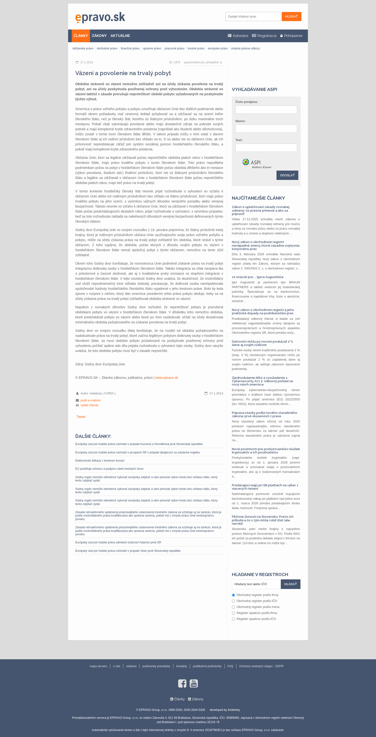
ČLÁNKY (81, 36)
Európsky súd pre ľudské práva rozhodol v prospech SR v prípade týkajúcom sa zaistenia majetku (137, 452)
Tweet (80, 417)
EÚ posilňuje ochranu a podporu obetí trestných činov (109, 468)
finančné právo (130, 48)
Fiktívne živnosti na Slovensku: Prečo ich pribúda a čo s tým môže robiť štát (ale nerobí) (263, 520)
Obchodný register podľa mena (256, 607)
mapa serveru (98, 666)
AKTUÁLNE (120, 36)
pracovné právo (174, 48)
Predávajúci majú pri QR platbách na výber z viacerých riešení (265, 486)
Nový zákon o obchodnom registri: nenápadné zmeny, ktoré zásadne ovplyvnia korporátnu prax (266, 245)
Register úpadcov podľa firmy (254, 613)
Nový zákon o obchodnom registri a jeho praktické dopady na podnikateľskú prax (263, 311)
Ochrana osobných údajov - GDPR (261, 666)
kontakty (181, 666)
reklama (131, 666)
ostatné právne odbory (245, 48)
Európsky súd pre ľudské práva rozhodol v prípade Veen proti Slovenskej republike (128, 551)
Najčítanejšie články (258, 198)
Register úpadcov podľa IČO (254, 619)
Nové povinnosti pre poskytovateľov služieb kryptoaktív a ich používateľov (266, 450)
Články (179, 699)
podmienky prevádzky (156, 666)
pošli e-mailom (91, 400)
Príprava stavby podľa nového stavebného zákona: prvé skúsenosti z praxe (264, 414)
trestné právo (196, 48)
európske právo (218, 48)
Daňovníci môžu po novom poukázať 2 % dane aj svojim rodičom (262, 343)
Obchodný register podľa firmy (255, 595)
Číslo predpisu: (246, 102)
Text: (239, 140)
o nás (116, 666)
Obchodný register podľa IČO (254, 601)
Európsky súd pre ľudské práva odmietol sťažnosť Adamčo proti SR (118, 542)
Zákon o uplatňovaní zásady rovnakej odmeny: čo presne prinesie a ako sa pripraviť (260, 210)
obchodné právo (107, 48)
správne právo (152, 48)
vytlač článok (89, 405)
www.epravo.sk (166, 378)
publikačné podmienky (207, 666)
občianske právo (82, 48)
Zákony (197, 699)
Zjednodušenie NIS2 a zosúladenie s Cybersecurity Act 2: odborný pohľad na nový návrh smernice (262, 381)
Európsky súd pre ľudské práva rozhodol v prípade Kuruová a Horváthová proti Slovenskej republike (139, 444)
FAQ (230, 666)
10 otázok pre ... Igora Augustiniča (257, 277)
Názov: (240, 121)
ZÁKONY (99, 36)
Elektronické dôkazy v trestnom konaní (99, 460)
